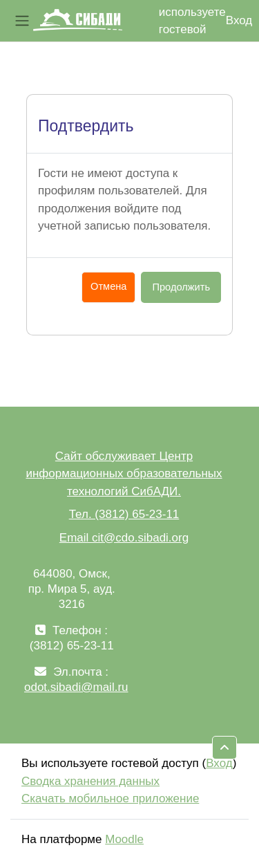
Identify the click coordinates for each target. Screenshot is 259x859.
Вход (239, 20)
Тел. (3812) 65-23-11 (124, 514)
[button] (224, 747)
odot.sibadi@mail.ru (76, 687)
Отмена (108, 286)
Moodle (124, 839)
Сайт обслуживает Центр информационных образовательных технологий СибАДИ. (124, 474)
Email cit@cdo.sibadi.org (124, 537)
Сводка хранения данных (90, 781)
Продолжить (181, 287)
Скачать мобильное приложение (110, 798)
